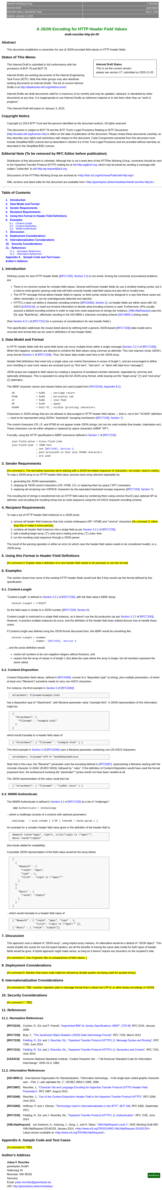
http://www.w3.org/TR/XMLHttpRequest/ (79, 1132)
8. (7, 235)
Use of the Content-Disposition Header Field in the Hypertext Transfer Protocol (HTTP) (90, 1096)
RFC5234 (13, 1025)
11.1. (12, 251)
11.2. (12, 254)
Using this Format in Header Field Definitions (38, 216)
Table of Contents (16, 192)
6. (7, 220)
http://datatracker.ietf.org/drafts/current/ (43, 87)
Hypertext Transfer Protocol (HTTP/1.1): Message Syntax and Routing (110, 1040)
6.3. (12, 228)
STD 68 (126, 1025)
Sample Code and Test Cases (41, 257)
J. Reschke (152, 3)
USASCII (13, 1059)
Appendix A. (13, 257)
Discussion (17, 231)
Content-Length (24, 223)
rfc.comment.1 (16, 470)
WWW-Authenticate (26, 228)
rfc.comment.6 (16, 987)
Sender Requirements (24, 208)
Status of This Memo (18, 57)
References (19, 247)
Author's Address (17, 261)
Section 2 (101, 302)
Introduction (18, 200)
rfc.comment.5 (16, 972)
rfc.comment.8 (16, 1147)
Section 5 (28, 354)
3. (7, 208)
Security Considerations (27, 243)
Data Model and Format (25, 204)
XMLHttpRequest (18, 1124)
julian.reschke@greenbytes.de (33, 1182)
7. (7, 231)
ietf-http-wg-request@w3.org (50, 168)
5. (7, 216)
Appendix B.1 (112, 386)
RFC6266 (13, 1096)
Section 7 (116, 417)
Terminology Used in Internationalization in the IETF (86, 1106)
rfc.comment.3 (16, 563)
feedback (154, 1175)
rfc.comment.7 (16, 1002)
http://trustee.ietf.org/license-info (27, 134)
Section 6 (82, 610)
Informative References (29, 254)
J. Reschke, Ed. (57, 1040)
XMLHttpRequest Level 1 (112, 1124)
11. (7, 247)
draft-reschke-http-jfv (80, 34)
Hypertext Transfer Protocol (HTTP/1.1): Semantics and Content (106, 1049)
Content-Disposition (26, 226)
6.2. (12, 226)
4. (7, 212)
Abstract (9, 42)
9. (7, 239)
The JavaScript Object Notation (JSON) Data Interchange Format (72, 1035)
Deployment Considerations (27, 235)
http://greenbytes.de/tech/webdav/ (33, 1186)
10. (7, 243)
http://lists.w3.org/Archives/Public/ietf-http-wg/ (105, 175)
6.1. (12, 223)
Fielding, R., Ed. (32, 1040)
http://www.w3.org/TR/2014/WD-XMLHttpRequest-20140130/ (112, 1128)
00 (97, 34)
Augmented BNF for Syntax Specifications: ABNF (90, 1025)
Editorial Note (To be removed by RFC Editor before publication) (54, 153)
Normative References (29, 251)
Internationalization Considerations (32, 239)
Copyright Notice (16, 116)
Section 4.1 (57, 801)
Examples (16, 220)
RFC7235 (13, 1115)
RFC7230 (13, 1040)
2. (7, 204)
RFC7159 (13, 1035)
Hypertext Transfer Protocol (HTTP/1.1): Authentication (101, 1115)
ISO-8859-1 (15, 1078)
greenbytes (152, 7)
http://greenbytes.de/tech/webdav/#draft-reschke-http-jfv (120, 182)
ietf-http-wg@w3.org (85, 164)
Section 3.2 (80, 276)
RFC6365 (13, 1106)
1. (7, 200)
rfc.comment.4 (16, 957)
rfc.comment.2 (141, 521)
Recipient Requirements (25, 212)
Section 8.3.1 (21, 321)
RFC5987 (13, 1087)
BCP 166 (125, 1106)
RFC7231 (13, 1049)
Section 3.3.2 (50, 597)
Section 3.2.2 (131, 346)
